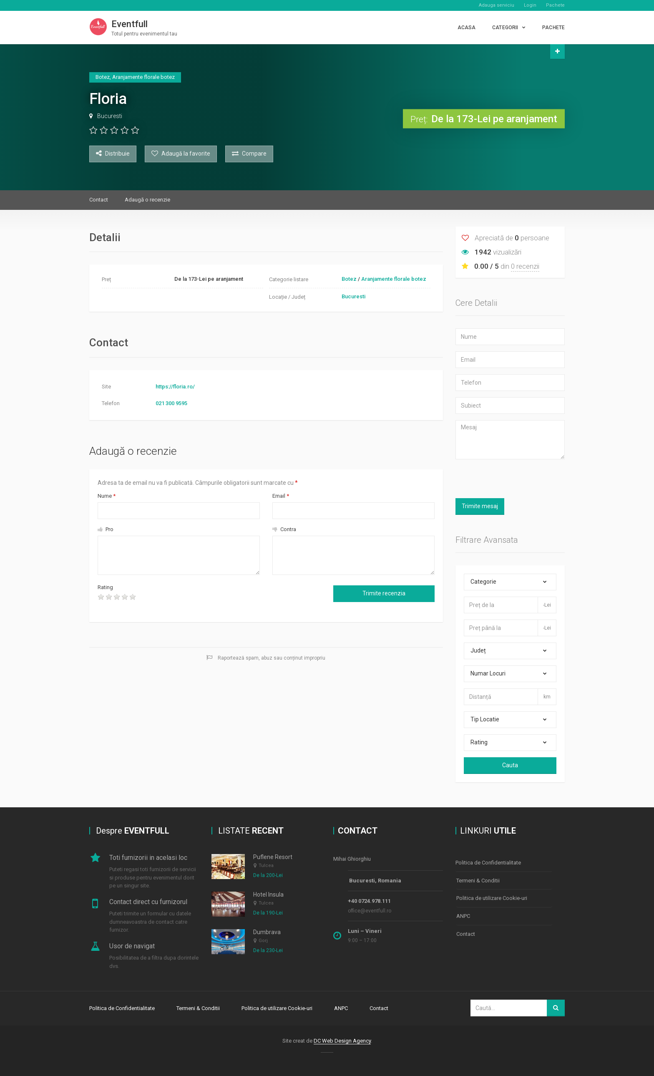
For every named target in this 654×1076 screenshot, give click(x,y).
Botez (349, 279)
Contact (98, 200)
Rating (105, 587)
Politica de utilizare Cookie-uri (491, 896)
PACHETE (553, 27)
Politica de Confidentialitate (488, 862)
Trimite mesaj (480, 506)
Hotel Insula (268, 894)
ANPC (463, 913)
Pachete (555, 5)
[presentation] (212, 599)
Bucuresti (109, 116)
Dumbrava (267, 932)
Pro (105, 529)
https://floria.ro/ (175, 386)
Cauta (510, 765)
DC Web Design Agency (342, 1040)
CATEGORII (505, 27)
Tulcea (266, 865)
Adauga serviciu (496, 5)
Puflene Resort (272, 857)
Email (280, 496)
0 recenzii (525, 266)
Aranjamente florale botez (393, 279)
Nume (107, 496)
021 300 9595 (171, 403)
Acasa (467, 27)
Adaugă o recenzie (147, 200)
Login (530, 5)
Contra (284, 529)
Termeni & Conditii (478, 879)
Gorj (263, 941)
